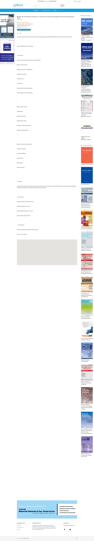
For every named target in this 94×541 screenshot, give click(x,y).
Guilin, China (24, 27)
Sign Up (79, 1)
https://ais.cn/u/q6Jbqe (24, 22)
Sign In (75, 1)
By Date (55, 10)
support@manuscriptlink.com (69, 525)
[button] (47, 251)
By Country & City (46, 10)
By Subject (36, 10)
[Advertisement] (7, 83)
